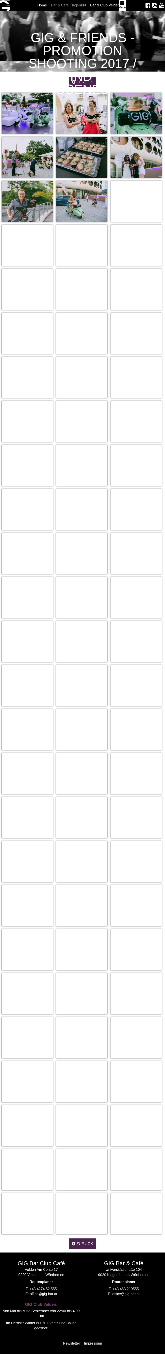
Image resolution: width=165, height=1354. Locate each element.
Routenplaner (41, 1282)
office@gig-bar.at (43, 1294)
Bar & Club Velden (105, 5)
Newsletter (71, 1343)
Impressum (93, 1343)
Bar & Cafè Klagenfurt (68, 5)
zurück (82, 1243)
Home (42, 5)
